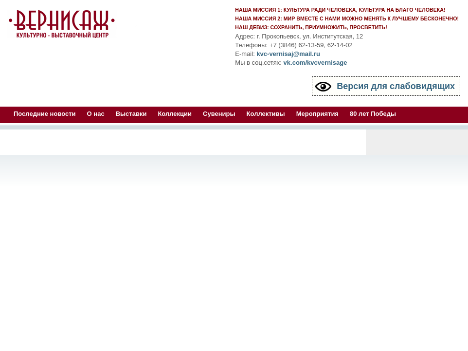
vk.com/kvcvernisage (315, 62)
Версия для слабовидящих (396, 86)
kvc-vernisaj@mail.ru (288, 53)
